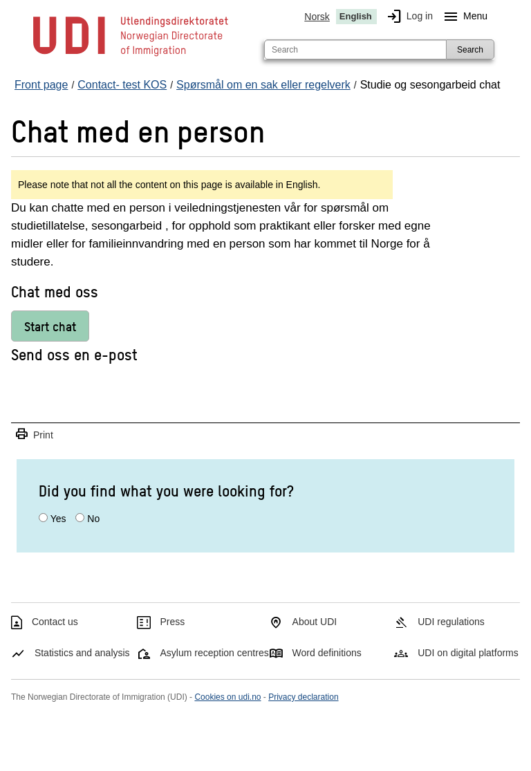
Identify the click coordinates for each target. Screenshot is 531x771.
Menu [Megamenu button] (462, 16)
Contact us (55, 621)
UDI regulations (451, 621)
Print (34, 435)
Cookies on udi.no (227, 697)
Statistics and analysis (82, 652)
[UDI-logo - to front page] (130, 55)
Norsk (317, 16)
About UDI (314, 621)
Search (470, 50)
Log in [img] (407, 16)
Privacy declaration (303, 697)
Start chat (50, 326)
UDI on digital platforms (468, 652)
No (93, 518)
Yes (58, 518)
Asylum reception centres (214, 652)
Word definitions (327, 652)
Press (172, 621)
